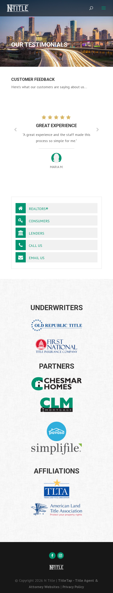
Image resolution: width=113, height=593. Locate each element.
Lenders (30, 233)
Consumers (32, 220)
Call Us (29, 245)
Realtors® (32, 208)
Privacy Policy (73, 586)
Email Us (30, 257)
